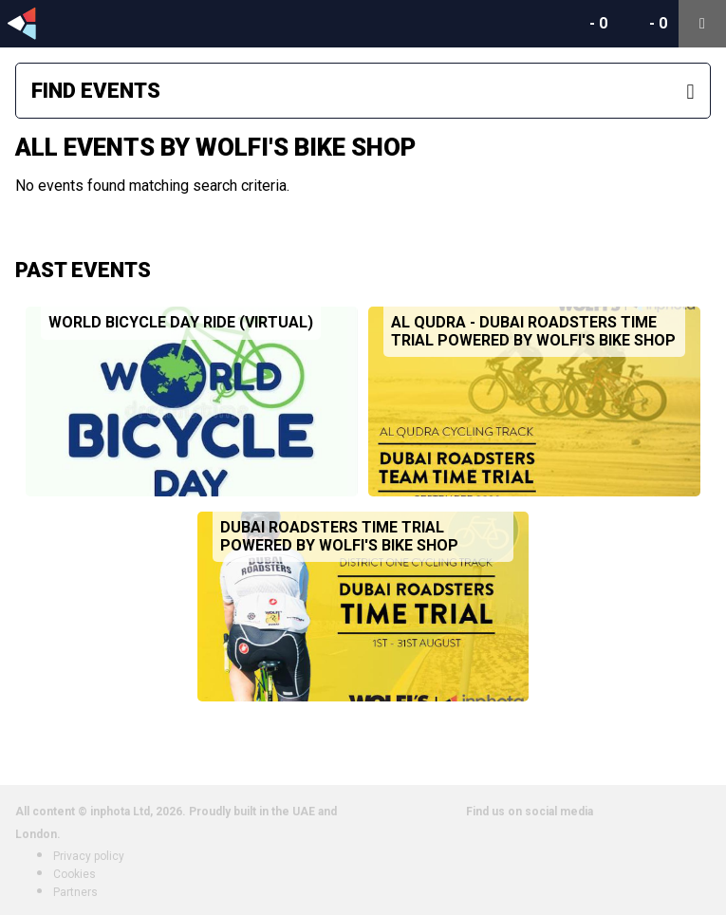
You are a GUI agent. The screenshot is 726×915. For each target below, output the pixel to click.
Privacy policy (88, 856)
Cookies (74, 874)
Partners (75, 892)
